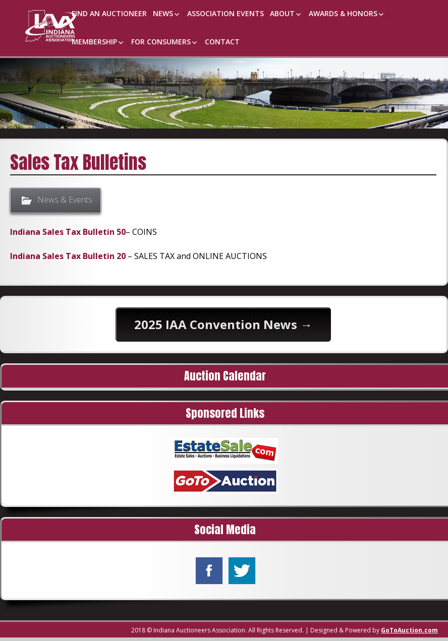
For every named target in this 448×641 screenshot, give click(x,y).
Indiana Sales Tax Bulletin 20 (68, 256)
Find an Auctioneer (109, 13)
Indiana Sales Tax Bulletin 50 (68, 231)
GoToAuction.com (409, 630)
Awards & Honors (343, 13)
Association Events (225, 13)
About (282, 13)
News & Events (64, 200)
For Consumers (161, 41)
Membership (94, 41)
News (163, 13)
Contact (222, 41)
